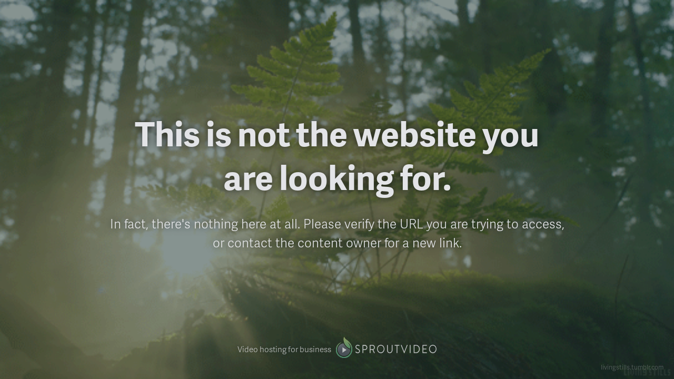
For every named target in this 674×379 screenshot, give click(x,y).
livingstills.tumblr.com (632, 367)
